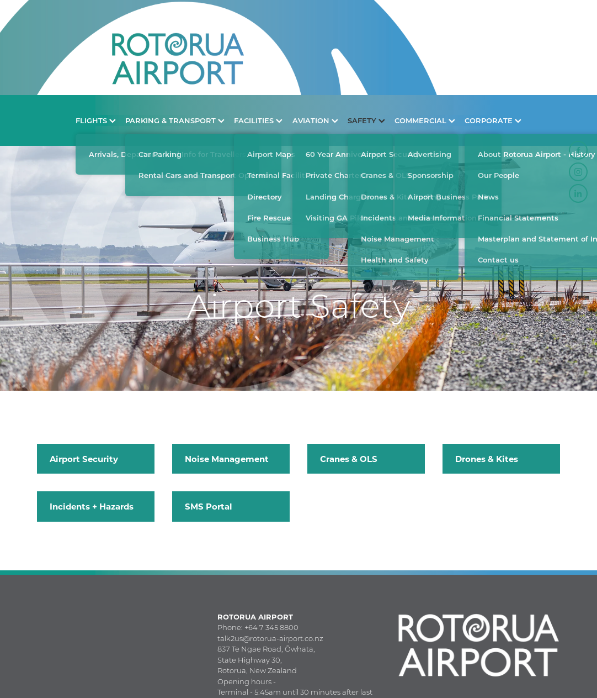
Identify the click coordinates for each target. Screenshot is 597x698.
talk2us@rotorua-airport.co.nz (270, 638)
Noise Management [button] (227, 458)
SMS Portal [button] (208, 506)
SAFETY (366, 120)
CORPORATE (493, 120)
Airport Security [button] (84, 458)
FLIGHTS (96, 120)
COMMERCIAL (425, 120)
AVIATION (315, 120)
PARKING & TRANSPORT (175, 120)
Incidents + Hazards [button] (92, 506)
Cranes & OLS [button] (348, 458)
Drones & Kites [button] (486, 458)
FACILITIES (258, 120)
